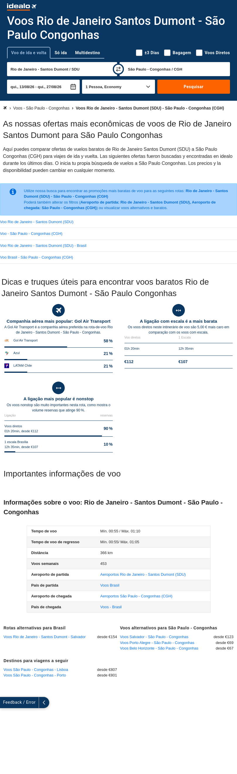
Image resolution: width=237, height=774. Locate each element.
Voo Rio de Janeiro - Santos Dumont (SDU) (37, 222)
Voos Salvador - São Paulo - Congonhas (154, 637)
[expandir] (5, 702)
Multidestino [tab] (87, 52)
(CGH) (136, 596)
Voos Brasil (109, 585)
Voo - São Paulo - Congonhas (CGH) (31, 233)
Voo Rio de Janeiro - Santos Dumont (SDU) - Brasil (43, 245)
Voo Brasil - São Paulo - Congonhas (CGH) (36, 257)
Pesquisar (193, 86)
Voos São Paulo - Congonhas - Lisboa (36, 669)
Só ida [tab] (60, 52)
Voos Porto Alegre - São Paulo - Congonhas (157, 642)
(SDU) (143, 574)
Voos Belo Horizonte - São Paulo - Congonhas (159, 648)
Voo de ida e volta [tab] (28, 52)
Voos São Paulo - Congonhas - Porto (35, 675)
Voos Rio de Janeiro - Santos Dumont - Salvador (45, 637)
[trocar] (118, 69)
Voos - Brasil (111, 607)
